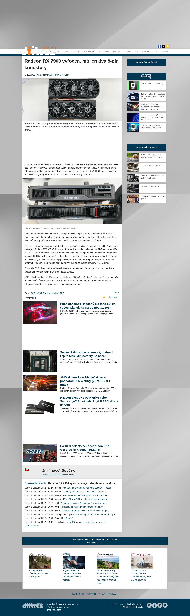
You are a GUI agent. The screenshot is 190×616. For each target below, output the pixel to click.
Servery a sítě (89, 51)
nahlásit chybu (112, 297)
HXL (34, 298)
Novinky (57, 75)
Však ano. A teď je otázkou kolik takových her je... (85, 511)
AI (99, 51)
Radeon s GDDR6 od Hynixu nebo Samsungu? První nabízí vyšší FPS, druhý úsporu (89, 401)
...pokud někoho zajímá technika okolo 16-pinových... (92, 514)
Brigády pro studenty (95, 542)
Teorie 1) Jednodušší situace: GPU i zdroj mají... (85, 492)
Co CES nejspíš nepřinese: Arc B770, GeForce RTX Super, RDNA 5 (85, 447)
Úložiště (76, 51)
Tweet (116, 293)
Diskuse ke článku (36, 483)
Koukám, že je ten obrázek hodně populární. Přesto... (88, 488)
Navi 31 (55, 293)
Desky (57, 51)
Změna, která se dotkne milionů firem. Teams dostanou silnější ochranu (153, 96)
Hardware (47, 75)
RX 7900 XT (36, 293)
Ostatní (165, 51)
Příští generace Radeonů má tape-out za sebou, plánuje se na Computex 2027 (87, 305)
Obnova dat (99, 539)
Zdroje (155, 51)
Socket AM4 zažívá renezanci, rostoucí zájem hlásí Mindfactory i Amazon (86, 354)
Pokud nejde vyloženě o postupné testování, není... (84, 503)
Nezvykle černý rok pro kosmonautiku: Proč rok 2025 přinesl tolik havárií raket (152, 106)
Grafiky (66, 51)
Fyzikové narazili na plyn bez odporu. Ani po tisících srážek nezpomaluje (152, 117)
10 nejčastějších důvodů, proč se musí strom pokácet (39, 573)
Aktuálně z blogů (146, 147)
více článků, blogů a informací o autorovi (58, 475)
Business (116, 51)
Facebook (78, 594)
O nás (102, 594)
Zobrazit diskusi (32, 526)
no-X (39, 75)
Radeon (46, 293)
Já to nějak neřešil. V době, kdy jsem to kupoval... (86, 499)
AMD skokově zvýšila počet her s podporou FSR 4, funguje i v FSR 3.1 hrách (85, 381)
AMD (62, 293)
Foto (136, 51)
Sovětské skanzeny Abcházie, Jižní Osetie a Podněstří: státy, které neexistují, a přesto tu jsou (108, 576)
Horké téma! (67, 518)
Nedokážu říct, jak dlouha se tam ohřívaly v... (83, 507)
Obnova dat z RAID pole (83, 539)
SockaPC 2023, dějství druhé (152, 165)
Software (127, 51)
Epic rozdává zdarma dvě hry (152, 84)
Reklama (113, 594)
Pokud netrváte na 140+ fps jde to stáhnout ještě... (86, 495)
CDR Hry (146, 76)
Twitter (91, 594)
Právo (106, 51)
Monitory (145, 51)
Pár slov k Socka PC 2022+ (151, 186)
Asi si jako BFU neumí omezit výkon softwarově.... (84, 522)
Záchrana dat (111, 539)
